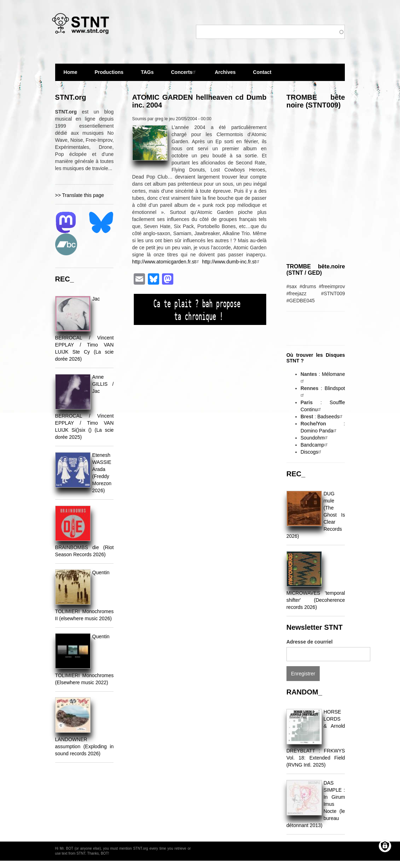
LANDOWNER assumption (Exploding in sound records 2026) (84, 746)
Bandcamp (315, 445)
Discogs (312, 452)
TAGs (147, 75)
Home (70, 72)
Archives (225, 75)
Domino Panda (319, 431)
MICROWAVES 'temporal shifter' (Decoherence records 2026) (315, 600)
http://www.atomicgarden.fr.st (166, 261)
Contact (262, 72)
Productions (108, 72)
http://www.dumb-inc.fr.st (231, 261)
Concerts (184, 72)
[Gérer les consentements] (385, 846)
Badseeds (330, 416)
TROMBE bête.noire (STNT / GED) (315, 269)
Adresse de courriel (309, 642)
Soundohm (315, 438)
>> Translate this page (79, 195)
